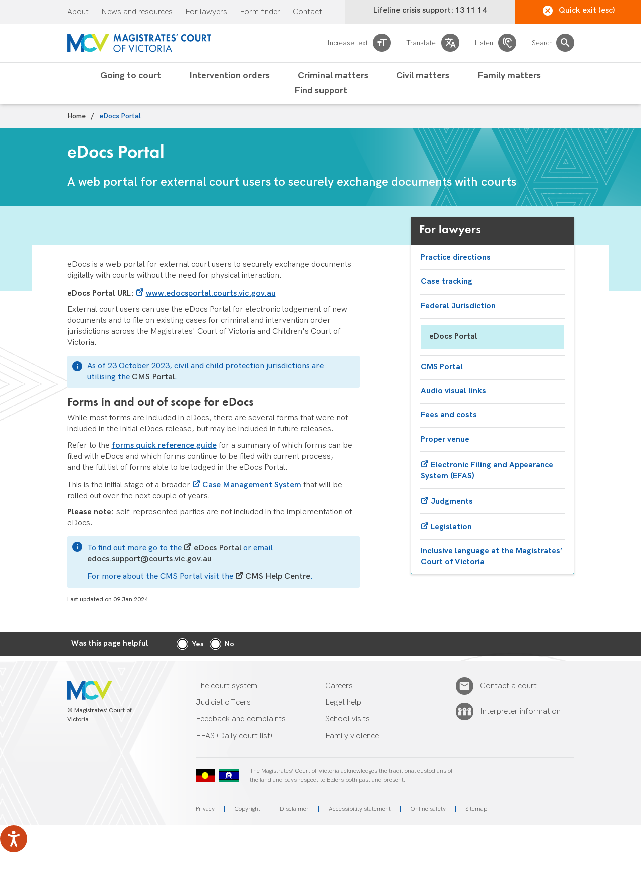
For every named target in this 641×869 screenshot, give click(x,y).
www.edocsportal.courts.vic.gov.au (211, 293)
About (78, 12)
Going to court (130, 76)
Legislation (451, 527)
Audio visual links (453, 391)
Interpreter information (520, 711)
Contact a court (508, 686)
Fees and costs (449, 415)
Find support (320, 91)
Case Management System (251, 485)
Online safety (428, 809)
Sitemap (476, 809)
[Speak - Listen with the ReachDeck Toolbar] (13, 838)
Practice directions (456, 257)
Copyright (247, 809)
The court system (226, 686)
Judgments (452, 501)
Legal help (343, 702)
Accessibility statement (360, 809)
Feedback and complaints (241, 719)
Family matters (509, 76)
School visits (347, 719)
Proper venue (445, 439)
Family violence (352, 736)
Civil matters (422, 76)
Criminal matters (333, 76)
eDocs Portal (217, 548)
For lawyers (206, 12)
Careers (339, 686)
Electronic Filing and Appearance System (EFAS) (487, 470)
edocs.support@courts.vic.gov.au (149, 559)
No (229, 644)
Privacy (205, 809)
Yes (198, 644)
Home (76, 116)
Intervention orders (229, 76)
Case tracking (446, 281)
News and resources (137, 12)
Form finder (260, 12)
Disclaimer (294, 809)
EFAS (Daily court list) (234, 736)
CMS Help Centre (277, 577)
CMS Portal (153, 377)
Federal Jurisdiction (458, 306)
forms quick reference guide (164, 445)
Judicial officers (223, 702)
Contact (307, 12)
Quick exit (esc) (579, 11)
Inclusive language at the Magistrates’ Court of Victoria (492, 556)
